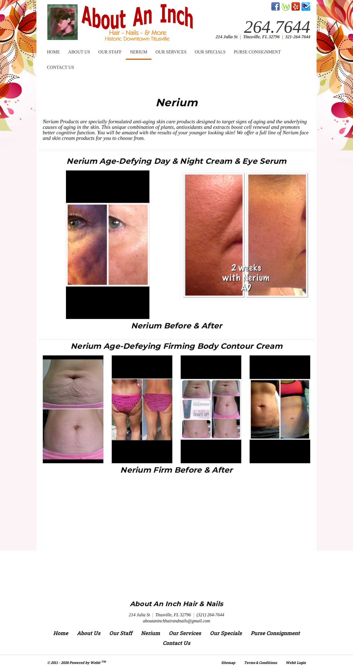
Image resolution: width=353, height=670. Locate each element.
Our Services (171, 52)
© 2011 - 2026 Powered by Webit (76, 662)
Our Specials (210, 52)
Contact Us (60, 67)
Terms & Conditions (260, 662)
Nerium (140, 50)
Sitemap (228, 662)
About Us (79, 52)
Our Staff (110, 52)
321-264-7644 (297, 36)
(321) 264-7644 (210, 614)
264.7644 (277, 27)
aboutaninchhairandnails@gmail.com (176, 621)
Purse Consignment (257, 52)
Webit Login (296, 662)
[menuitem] (53, 52)
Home (53, 52)
